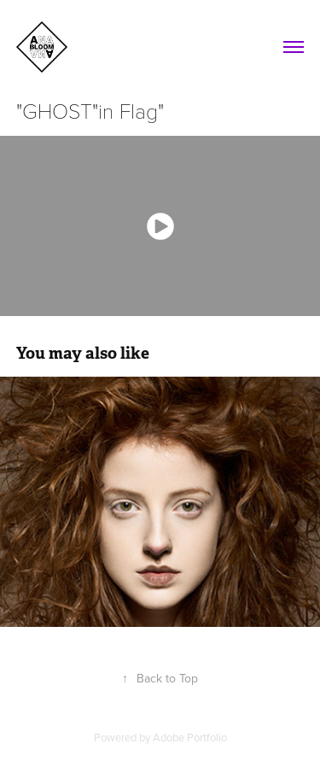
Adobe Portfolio (190, 737)
